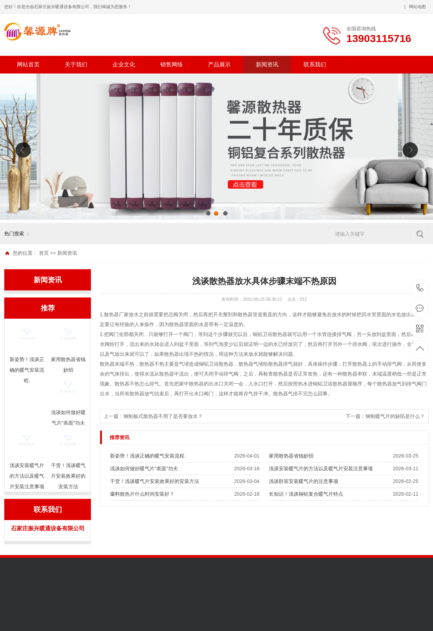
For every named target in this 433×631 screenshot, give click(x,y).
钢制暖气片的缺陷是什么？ (395, 416)
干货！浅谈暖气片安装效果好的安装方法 (154, 481)
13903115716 (420, 288)
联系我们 (315, 64)
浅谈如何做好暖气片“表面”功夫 (144, 468)
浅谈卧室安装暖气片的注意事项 (303, 481)
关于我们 (76, 64)
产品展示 (219, 64)
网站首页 (28, 64)
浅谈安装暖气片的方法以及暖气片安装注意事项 (321, 468)
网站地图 (417, 6)
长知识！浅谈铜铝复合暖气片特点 (306, 494)
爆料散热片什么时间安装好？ (142, 494)
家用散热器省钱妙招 (291, 456)
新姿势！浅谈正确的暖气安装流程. (148, 456)
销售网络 (171, 64)
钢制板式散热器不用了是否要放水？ (163, 416)
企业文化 (123, 64)
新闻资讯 (267, 64)
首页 (44, 253)
